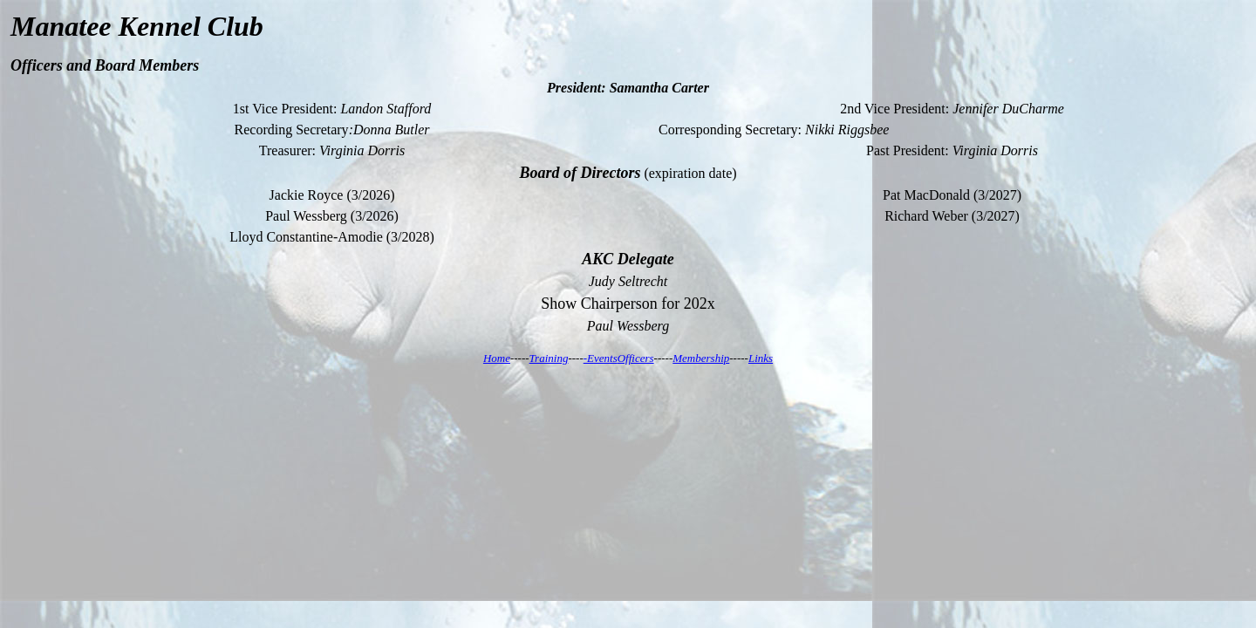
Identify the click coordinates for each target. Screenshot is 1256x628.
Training (549, 358)
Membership (700, 358)
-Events (601, 358)
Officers (636, 358)
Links (760, 358)
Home (496, 358)
